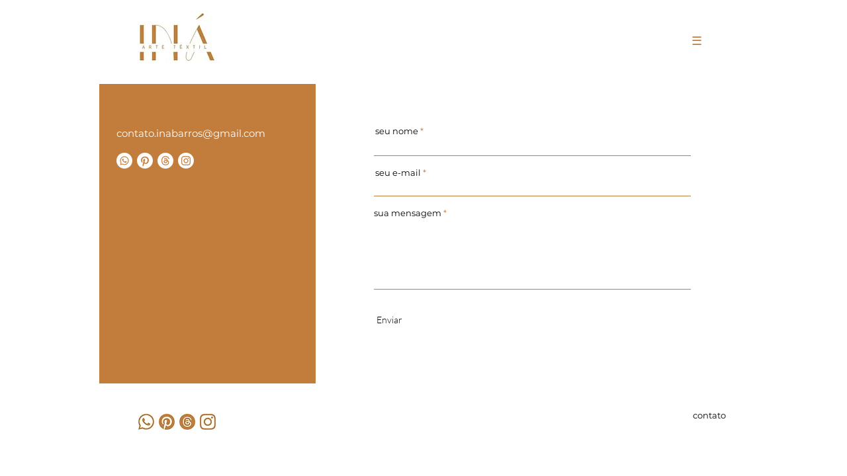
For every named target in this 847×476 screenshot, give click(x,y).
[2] (208, 422)
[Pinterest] (145, 161)
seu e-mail (398, 173)
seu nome (396, 131)
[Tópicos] (165, 161)
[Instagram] (186, 161)
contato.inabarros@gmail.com (190, 133)
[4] (187, 422)
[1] (167, 422)
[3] (146, 422)
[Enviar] (389, 320)
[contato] (705, 415)
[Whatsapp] (124, 161)
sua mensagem (407, 213)
